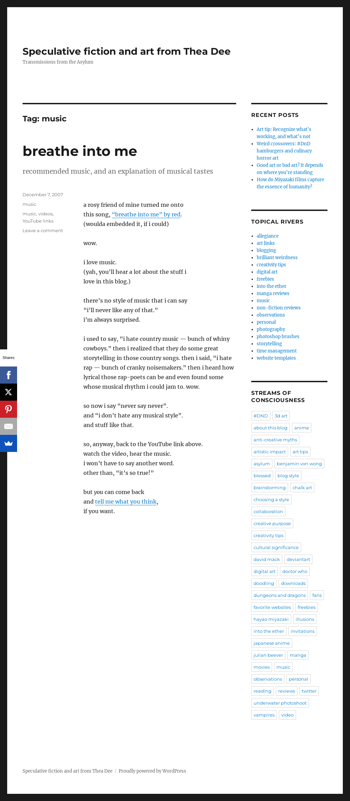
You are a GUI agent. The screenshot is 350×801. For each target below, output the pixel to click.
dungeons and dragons (280, 595)
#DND (261, 415)
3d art (281, 415)
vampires (264, 715)
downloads (293, 583)
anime (301, 427)
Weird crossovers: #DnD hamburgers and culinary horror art (284, 151)
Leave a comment (43, 230)
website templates (276, 358)
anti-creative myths (275, 439)
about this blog (270, 427)
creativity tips (271, 265)
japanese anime (272, 643)
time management (277, 351)
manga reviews (273, 293)
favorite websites (272, 607)
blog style (288, 475)
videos (45, 213)
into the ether (271, 286)
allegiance (268, 236)
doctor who (294, 571)
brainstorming (270, 487)
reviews (286, 691)
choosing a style (271, 499)
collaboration (268, 511)
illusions (305, 619)
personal (266, 322)
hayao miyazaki (271, 619)
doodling (264, 583)
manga (298, 655)
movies (262, 667)
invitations (302, 631)
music (29, 204)
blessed (262, 475)
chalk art (302, 487)
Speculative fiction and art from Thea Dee (127, 51)
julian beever (268, 655)
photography (271, 329)
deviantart (298, 559)
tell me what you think (126, 501)
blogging (266, 250)
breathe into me (80, 151)
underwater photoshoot (280, 703)
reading (262, 691)
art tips (300, 451)
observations (271, 315)
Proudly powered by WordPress (152, 771)
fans (317, 595)
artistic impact (270, 451)
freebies (265, 279)
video (287, 715)
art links (266, 243)
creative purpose (272, 523)
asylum (262, 463)
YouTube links (38, 221)
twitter (309, 691)
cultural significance (276, 547)
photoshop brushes (278, 336)
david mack (267, 559)
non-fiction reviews (279, 308)
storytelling (269, 344)
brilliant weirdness (277, 258)
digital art (267, 272)
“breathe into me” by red (146, 214)
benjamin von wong (299, 463)
